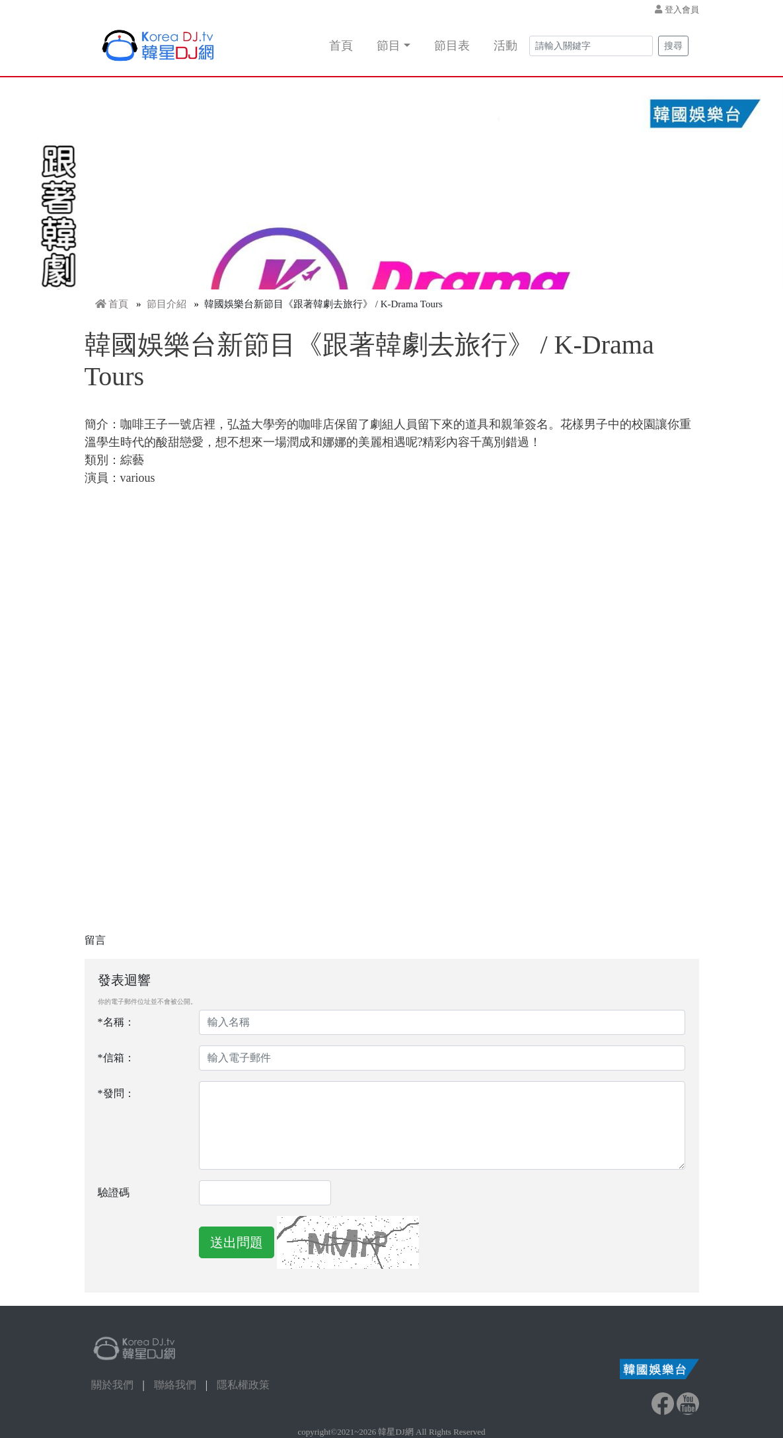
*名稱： (116, 1022)
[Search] (591, 46)
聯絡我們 (175, 1384)
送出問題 (236, 1242)
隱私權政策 (243, 1384)
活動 (505, 45)
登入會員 (682, 10)
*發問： (116, 1093)
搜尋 (673, 46)
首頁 (341, 45)
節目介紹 (166, 304)
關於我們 (112, 1384)
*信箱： (116, 1057)
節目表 (452, 45)
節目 (388, 45)
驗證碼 (114, 1192)
